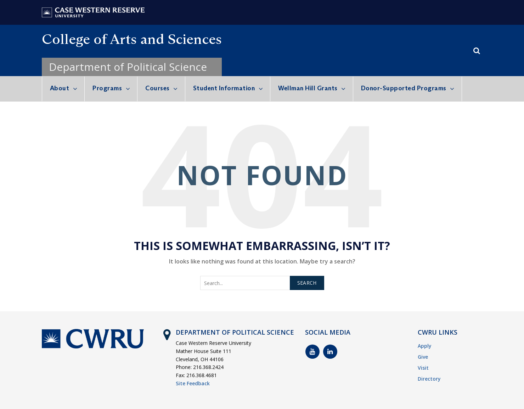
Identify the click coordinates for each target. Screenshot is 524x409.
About (59, 88)
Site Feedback (193, 383)
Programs (107, 88)
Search (307, 282)
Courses (157, 88)
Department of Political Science (128, 66)
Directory (429, 378)
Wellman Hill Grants (308, 88)
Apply (425, 345)
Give (423, 356)
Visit (423, 367)
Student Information (224, 88)
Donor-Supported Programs (403, 88)
